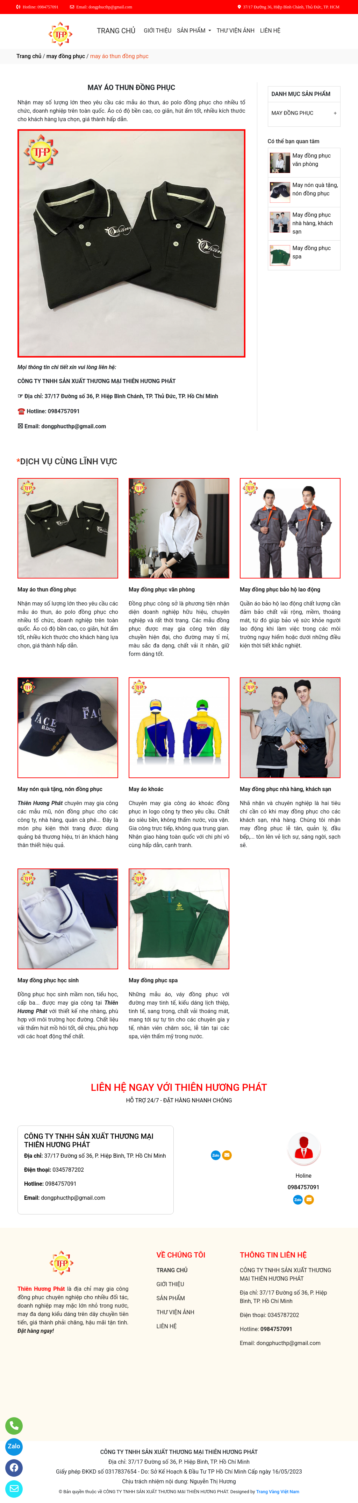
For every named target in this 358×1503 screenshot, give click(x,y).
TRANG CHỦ (116, 31)
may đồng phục (65, 56)
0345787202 (68, 1169)
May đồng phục (293, 113)
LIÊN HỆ (270, 30)
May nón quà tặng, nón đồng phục (59, 789)
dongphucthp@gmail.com (73, 1197)
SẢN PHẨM (192, 30)
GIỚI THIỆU (157, 30)
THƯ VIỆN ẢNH (236, 30)
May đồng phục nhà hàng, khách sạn (312, 223)
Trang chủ (28, 56)
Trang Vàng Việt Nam (277, 1491)
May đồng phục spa (153, 980)
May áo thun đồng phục (46, 589)
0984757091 (61, 1183)
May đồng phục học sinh (48, 980)
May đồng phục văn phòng (162, 589)
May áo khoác (146, 789)
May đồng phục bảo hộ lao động (280, 589)
